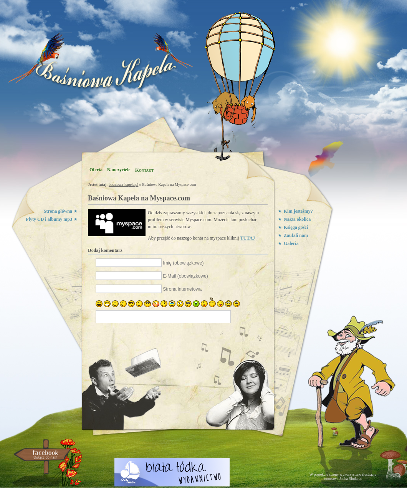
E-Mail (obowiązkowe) (185, 276)
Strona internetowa (182, 289)
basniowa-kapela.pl (123, 184)
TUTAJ (247, 238)
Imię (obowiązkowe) (183, 263)
